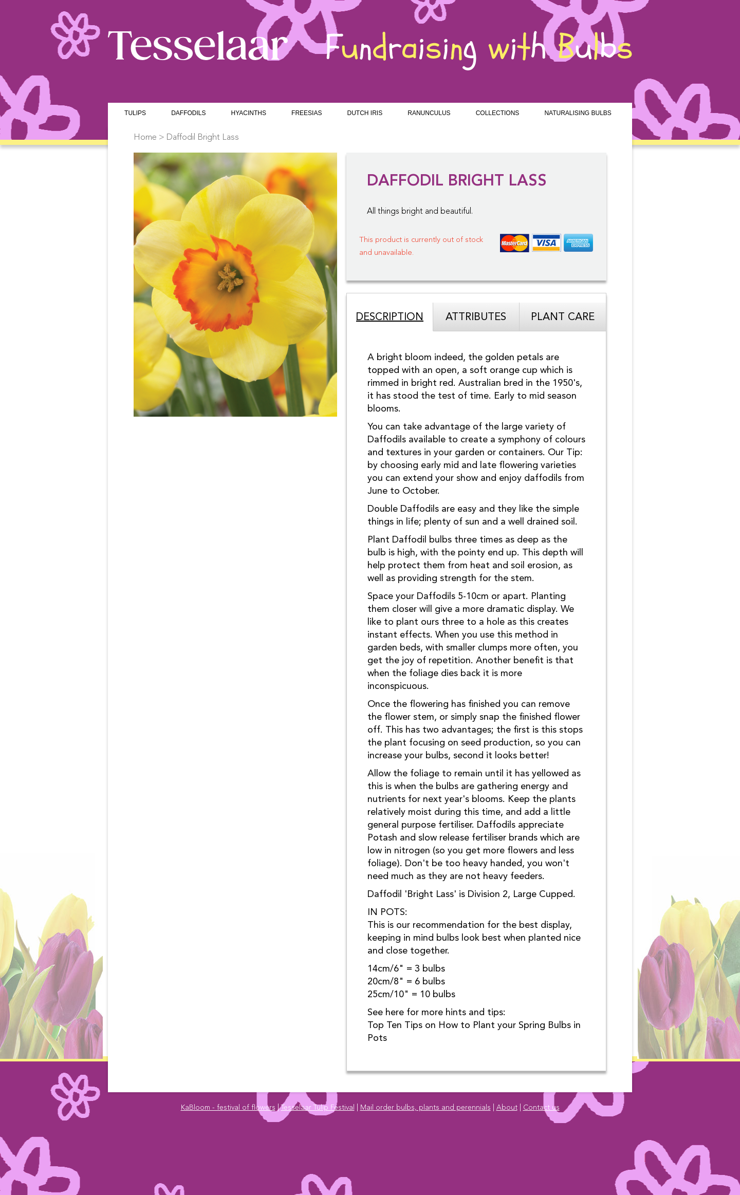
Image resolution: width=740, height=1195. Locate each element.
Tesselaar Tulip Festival (318, 1107)
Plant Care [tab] (563, 317)
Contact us (541, 1107)
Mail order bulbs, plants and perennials (425, 1107)
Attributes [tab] (476, 317)
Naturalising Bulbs (577, 113)
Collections (498, 113)
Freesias (306, 113)
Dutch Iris (364, 113)
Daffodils (188, 113)
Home (145, 137)
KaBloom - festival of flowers (228, 1107)
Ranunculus (429, 113)
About (506, 1107)
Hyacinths (248, 113)
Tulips (135, 113)
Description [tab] (389, 317)
